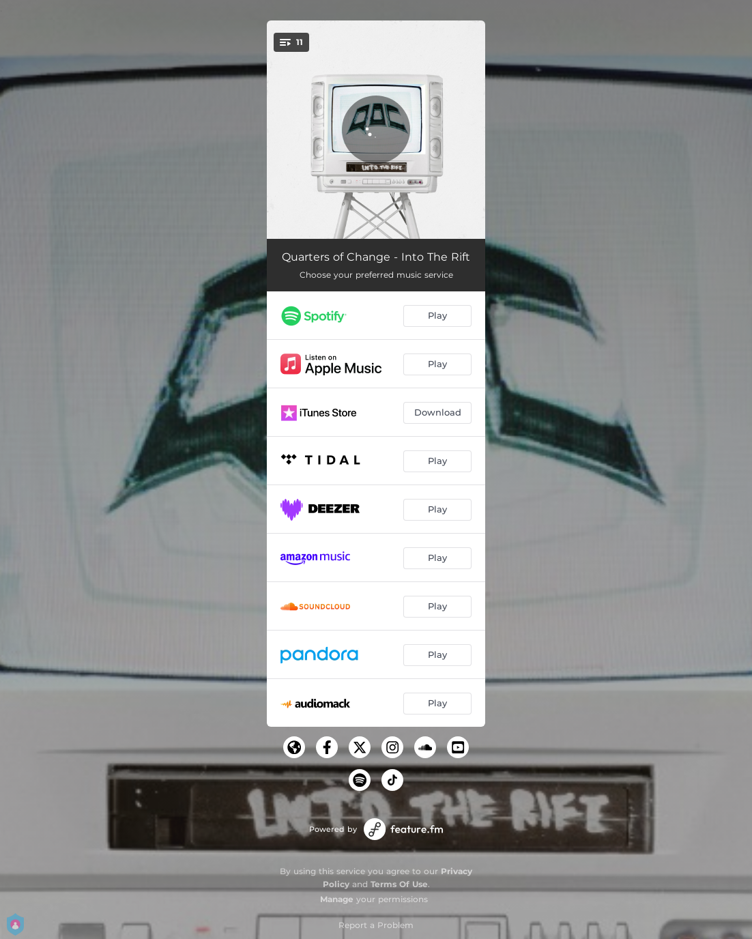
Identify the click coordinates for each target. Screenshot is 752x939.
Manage (336, 899)
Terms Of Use (399, 884)
